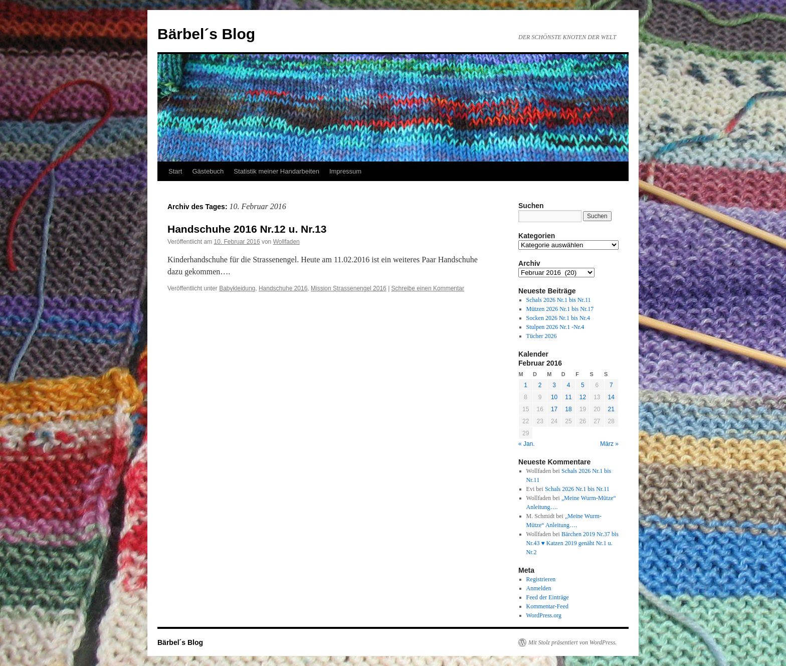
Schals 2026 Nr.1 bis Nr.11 (558, 299)
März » (609, 443)
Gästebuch (208, 171)
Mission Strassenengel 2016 (348, 288)
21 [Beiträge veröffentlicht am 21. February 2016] (611, 409)
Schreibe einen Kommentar (427, 288)
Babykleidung (237, 288)
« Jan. (526, 443)
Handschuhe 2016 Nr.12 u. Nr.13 (246, 229)
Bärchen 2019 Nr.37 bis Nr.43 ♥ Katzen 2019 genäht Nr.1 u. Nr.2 (572, 543)
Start (175, 171)
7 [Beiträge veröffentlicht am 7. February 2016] (611, 385)
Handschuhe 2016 (283, 288)
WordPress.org (543, 615)
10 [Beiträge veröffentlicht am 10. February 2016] (554, 397)
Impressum (345, 171)
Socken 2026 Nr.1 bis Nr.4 (558, 317)
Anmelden (538, 588)
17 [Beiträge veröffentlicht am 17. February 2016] (554, 409)
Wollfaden (286, 241)
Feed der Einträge (547, 597)
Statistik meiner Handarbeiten (276, 171)
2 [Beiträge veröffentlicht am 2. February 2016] (540, 385)
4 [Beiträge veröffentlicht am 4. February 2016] (568, 385)
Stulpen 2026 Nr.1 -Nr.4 (555, 326)
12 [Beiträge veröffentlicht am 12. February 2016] (582, 397)
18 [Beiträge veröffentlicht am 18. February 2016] (568, 409)
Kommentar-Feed (547, 606)
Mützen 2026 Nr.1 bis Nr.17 (560, 308)
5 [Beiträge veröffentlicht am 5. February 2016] (582, 385)
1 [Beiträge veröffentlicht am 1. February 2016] (525, 385)
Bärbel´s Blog (206, 34)
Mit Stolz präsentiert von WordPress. (572, 642)
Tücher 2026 (541, 336)
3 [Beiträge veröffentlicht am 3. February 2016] (554, 385)
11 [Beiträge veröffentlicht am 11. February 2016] (568, 397)
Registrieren (541, 579)
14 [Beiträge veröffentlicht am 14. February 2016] (611, 397)
